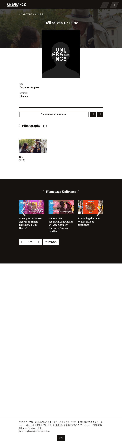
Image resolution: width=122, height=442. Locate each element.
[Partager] (93, 114)
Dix (21, 157)
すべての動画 (51, 248)
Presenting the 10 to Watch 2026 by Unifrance (89, 221)
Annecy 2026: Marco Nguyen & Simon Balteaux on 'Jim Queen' (31, 223)
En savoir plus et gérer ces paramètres (37, 431)
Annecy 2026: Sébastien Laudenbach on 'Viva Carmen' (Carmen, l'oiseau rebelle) (60, 226)
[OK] (61, 438)
